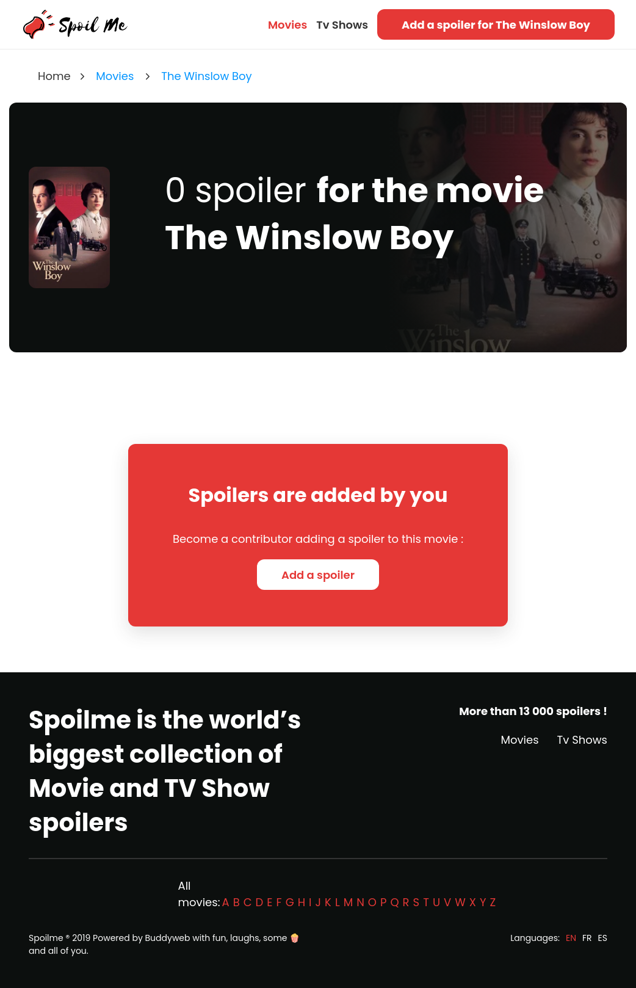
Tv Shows (342, 24)
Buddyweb (167, 938)
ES (602, 938)
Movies (287, 24)
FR (587, 938)
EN (571, 938)
